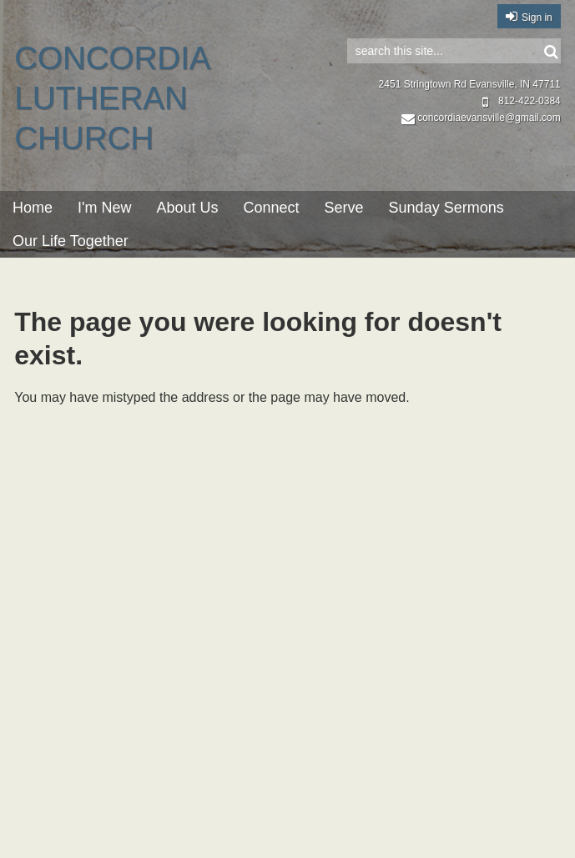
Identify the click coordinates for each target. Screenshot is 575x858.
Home (33, 207)
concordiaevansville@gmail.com (481, 117)
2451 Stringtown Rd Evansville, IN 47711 (470, 84)
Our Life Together (71, 241)
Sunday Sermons (446, 207)
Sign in (537, 17)
